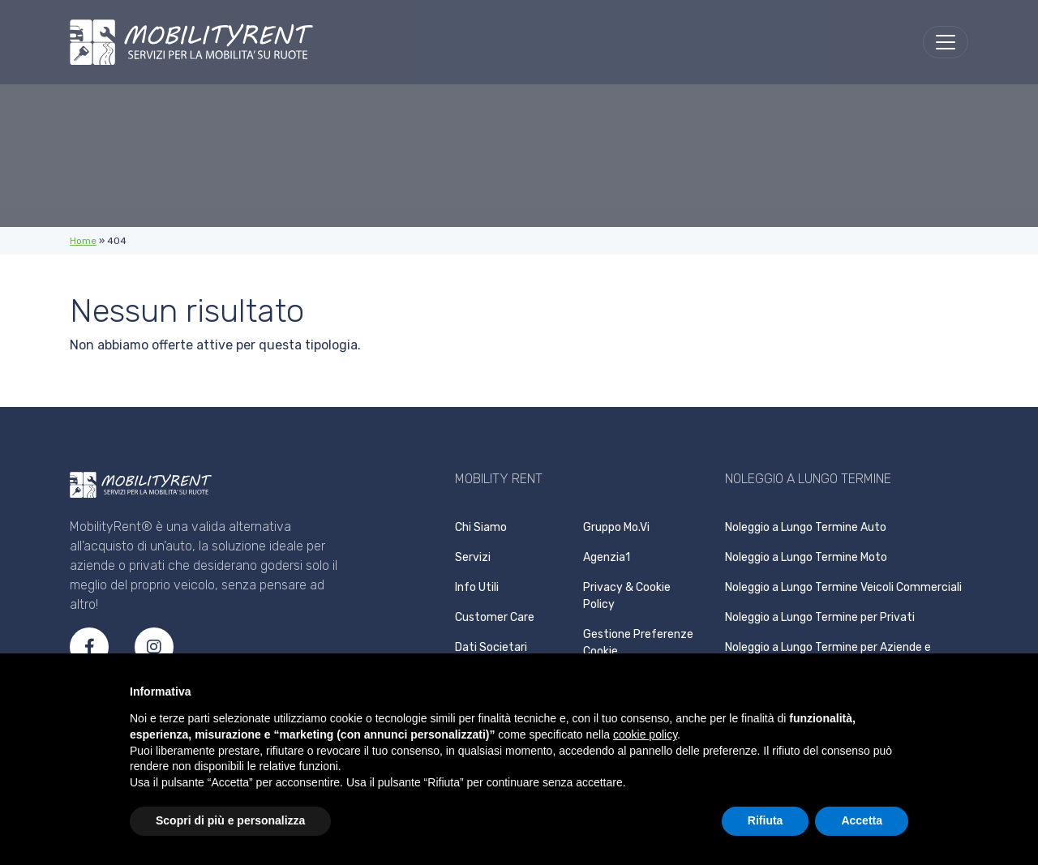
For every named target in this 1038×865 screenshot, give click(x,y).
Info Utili (477, 587)
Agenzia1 (606, 557)
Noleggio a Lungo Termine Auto (805, 527)
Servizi (473, 557)
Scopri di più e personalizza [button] (230, 820)
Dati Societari (491, 647)
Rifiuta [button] (765, 820)
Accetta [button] (861, 820)
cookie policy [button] (645, 734)
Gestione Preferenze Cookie (638, 642)
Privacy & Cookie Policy (627, 595)
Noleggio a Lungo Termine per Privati (820, 617)
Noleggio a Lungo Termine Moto (806, 557)
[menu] (945, 42)
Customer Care (494, 617)
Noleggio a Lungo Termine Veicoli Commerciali (843, 587)
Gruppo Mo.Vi (616, 527)
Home (83, 240)
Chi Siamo (481, 527)
